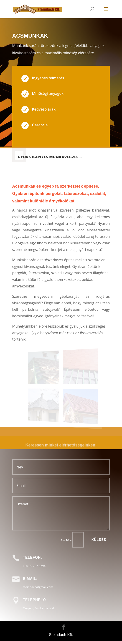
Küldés (99, 540)
